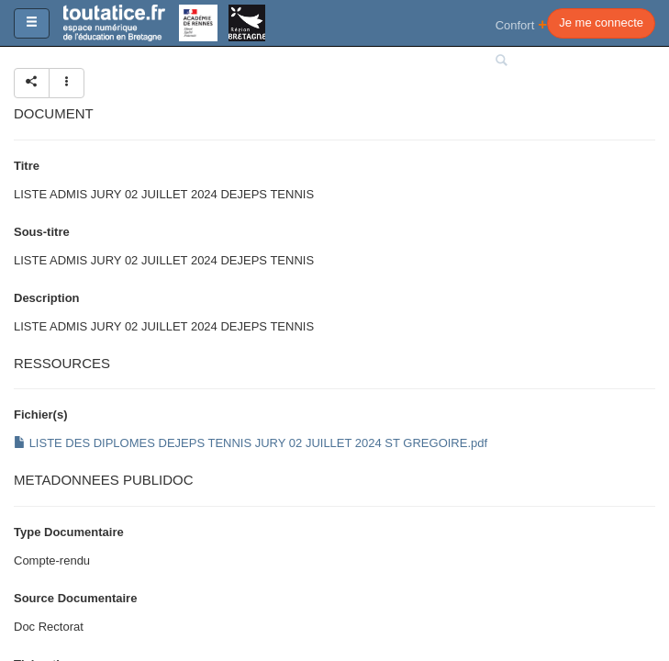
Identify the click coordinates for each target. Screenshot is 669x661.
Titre (26, 166)
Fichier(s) (41, 414)
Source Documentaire (75, 598)
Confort (522, 24)
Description (47, 298)
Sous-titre (42, 232)
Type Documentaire (69, 532)
